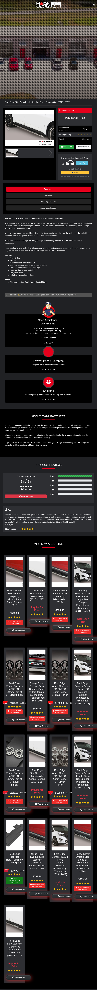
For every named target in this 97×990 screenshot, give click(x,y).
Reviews (48, 195)
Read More (48, 369)
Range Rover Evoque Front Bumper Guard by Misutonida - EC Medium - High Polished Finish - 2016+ (37, 692)
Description (48, 189)
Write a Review (26, 496)
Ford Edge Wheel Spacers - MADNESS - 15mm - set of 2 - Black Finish (60, 689)
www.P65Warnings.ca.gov (66, 295)
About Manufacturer (48, 208)
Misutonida (86, 139)
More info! (87, 129)
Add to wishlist (83, 147)
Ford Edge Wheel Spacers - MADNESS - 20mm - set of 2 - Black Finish (14, 689)
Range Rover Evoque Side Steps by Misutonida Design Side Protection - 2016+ (82, 863)
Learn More (82, 163)
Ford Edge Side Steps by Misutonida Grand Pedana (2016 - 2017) (37, 776)
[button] (51, 128)
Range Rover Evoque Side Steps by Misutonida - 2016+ (60, 596)
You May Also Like (48, 202)
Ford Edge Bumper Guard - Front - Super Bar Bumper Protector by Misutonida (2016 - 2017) (83, 779)
